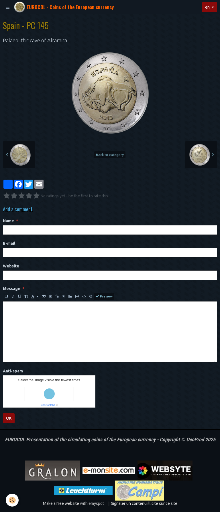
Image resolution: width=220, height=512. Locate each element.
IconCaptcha (48, 405)
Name (8, 221)
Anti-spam (13, 371)
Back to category (110, 154)
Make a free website (61, 503)
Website (11, 266)
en (207, 7)
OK (8, 418)
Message (11, 288)
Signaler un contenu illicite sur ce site (144, 503)
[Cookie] (12, 500)
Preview (104, 296)
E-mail (9, 243)
